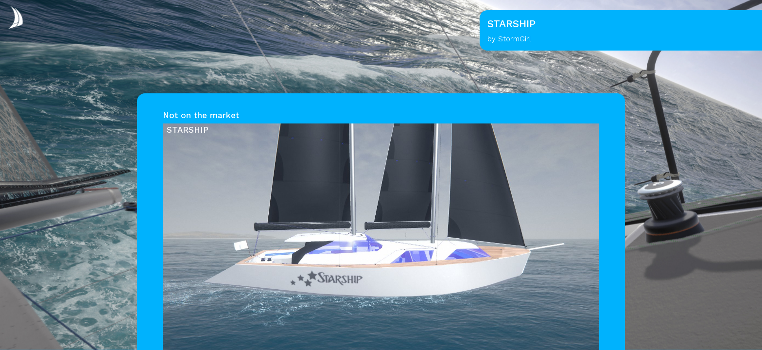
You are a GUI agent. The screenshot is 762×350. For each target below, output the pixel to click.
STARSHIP (187, 130)
